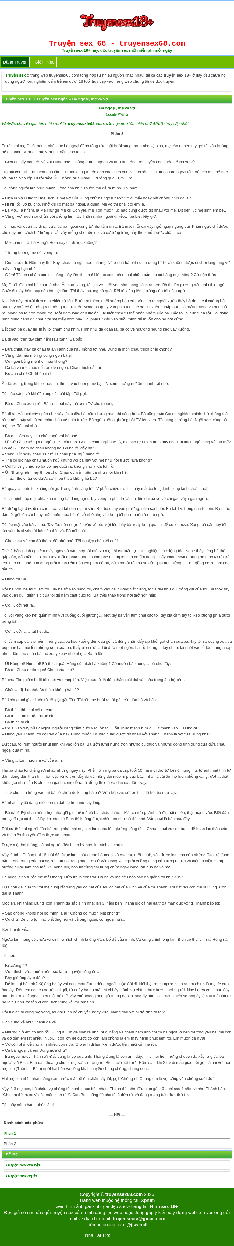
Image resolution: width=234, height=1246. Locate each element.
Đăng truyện (15, 62)
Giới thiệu (45, 62)
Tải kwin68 (121, 1235)
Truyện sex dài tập (22, 1165)
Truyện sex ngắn (21, 1176)
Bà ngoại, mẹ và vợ (117, 108)
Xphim (148, 1200)
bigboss (141, 1235)
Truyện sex (15, 75)
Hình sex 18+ (164, 1206)
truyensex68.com (124, 1194)
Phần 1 (10, 1133)
